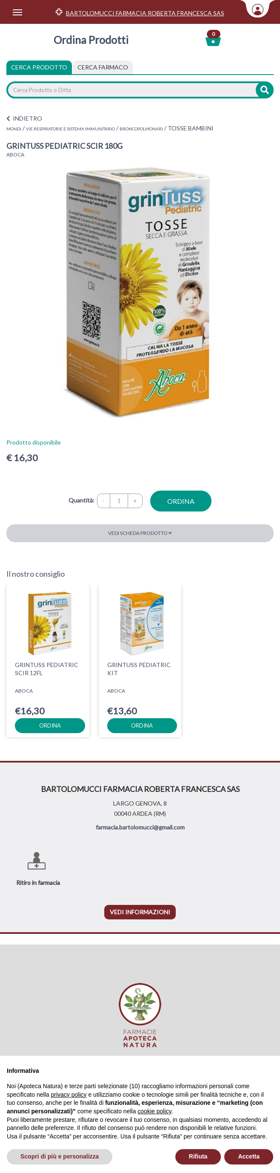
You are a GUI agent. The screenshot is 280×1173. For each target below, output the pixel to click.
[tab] (103, 67)
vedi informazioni (140, 912)
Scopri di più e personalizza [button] (59, 1156)
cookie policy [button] (154, 1111)
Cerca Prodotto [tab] (39, 67)
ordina (180, 501)
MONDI (13, 128)
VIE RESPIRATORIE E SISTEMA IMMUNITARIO (70, 128)
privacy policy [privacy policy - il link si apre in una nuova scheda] (69, 1094)
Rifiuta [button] (198, 1156)
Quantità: (81, 500)
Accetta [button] (249, 1156)
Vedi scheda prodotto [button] (140, 533)
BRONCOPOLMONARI (141, 128)
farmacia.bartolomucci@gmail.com (140, 827)
